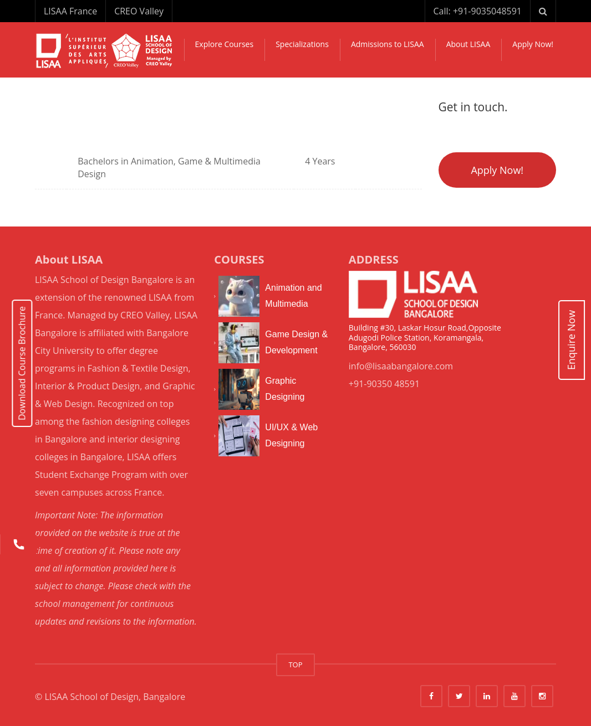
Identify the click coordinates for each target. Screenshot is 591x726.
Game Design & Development (296, 342)
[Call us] (18, 544)
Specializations (302, 44)
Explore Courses (224, 44)
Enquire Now (571, 340)
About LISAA (468, 44)
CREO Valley (139, 11)
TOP (295, 665)
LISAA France (70, 11)
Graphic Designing (284, 388)
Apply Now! (532, 44)
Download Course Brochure (22, 363)
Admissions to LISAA (387, 44)
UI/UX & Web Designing (291, 435)
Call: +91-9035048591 (478, 11)
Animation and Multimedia (293, 295)
